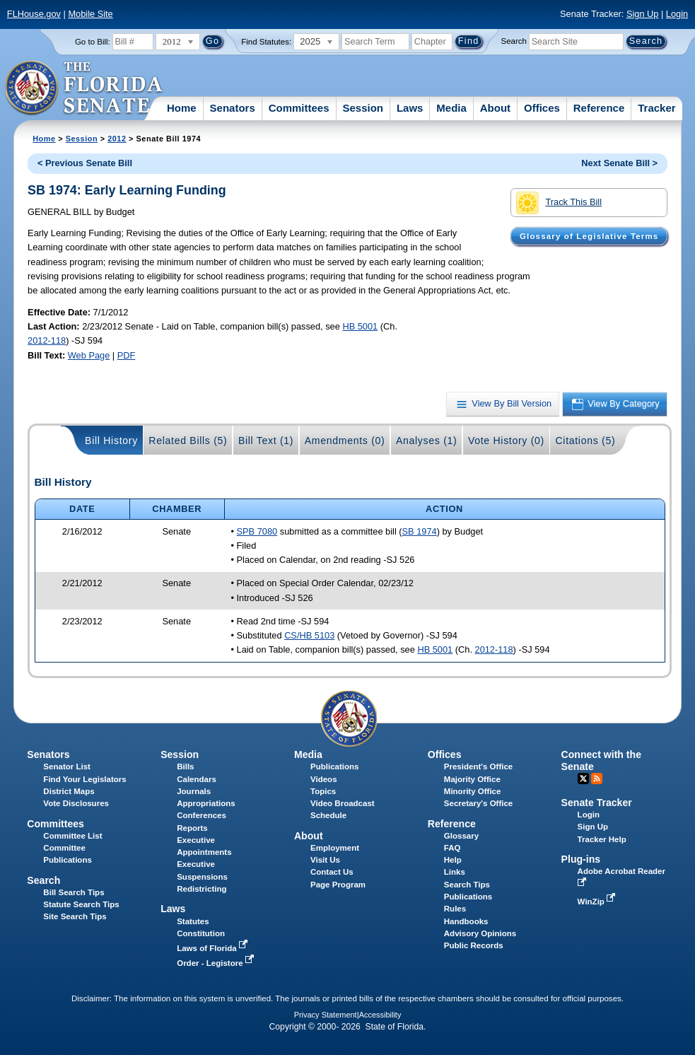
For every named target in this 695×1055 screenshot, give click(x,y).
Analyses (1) (426, 440)
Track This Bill (559, 203)
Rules (455, 908)
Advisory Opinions (480, 933)
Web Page (89, 355)
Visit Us (325, 860)
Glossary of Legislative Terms (589, 236)
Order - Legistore (217, 963)
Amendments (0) (345, 440)
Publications (334, 766)
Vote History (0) (506, 440)
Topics (323, 791)
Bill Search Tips (73, 892)
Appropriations (206, 803)
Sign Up (642, 13)
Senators (232, 108)
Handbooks (466, 921)
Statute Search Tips (81, 904)
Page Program (338, 884)
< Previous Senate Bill (84, 163)
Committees (299, 108)
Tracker (656, 108)
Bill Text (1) (265, 440)
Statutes (193, 921)
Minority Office (472, 791)
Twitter (583, 778)
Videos (323, 779)
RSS (596, 778)
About (495, 108)
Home (182, 108)
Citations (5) (585, 440)
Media (451, 108)
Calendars (196, 779)
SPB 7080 (257, 531)
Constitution (201, 933)
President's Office (478, 766)
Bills (185, 766)
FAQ (452, 848)
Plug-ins (581, 859)
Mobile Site (90, 13)
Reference (599, 108)
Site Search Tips (74, 916)
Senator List (66, 766)
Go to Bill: (92, 41)
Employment (334, 848)
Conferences (201, 815)
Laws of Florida (213, 948)
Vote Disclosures (76, 803)
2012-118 (47, 340)
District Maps (68, 791)
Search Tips (467, 884)
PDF (126, 355)
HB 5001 (360, 326)
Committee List (72, 836)
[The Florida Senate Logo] (84, 88)
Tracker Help (602, 839)
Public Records (473, 945)
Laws (410, 108)
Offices (542, 108)
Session (362, 108)
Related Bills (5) (187, 440)
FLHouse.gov (34, 13)
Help (453, 860)
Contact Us (332, 872)
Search (514, 41)
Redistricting (201, 889)
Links (454, 872)
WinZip (598, 901)
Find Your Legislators (84, 779)
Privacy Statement (325, 1014)
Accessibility (380, 1014)
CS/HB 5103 (309, 635)
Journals (194, 791)
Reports (192, 828)
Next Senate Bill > (619, 163)
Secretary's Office (478, 803)
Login (677, 13)
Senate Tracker (596, 802)
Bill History (111, 440)
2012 (116, 138)
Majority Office (472, 779)
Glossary (461, 836)
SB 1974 (419, 531)
